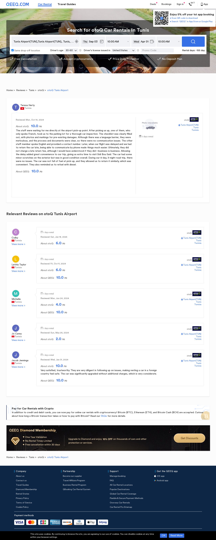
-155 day (200, 50)
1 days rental (147, 136)
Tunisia (195, 130)
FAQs (104, 416)
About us (20, 476)
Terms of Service (24, 503)
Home (9, 90)
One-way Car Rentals (120, 503)
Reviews (20, 90)
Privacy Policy (22, 498)
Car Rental (45, 4)
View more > (18, 244)
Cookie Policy (22, 507)
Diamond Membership (26, 489)
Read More (176, 535)
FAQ (112, 480)
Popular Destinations (120, 489)
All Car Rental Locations (121, 485)
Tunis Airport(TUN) (189, 125)
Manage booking (118, 476)
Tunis (31, 90)
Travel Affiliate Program (74, 480)
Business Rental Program (74, 485)
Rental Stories (22, 494)
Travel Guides (67, 4)
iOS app (160, 476)
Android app (162, 480)
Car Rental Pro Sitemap (121, 507)
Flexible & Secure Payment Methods (126, 498)
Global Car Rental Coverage (123, 494)
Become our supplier (72, 476)
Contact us (21, 480)
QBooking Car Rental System (76, 489)
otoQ (41, 90)
